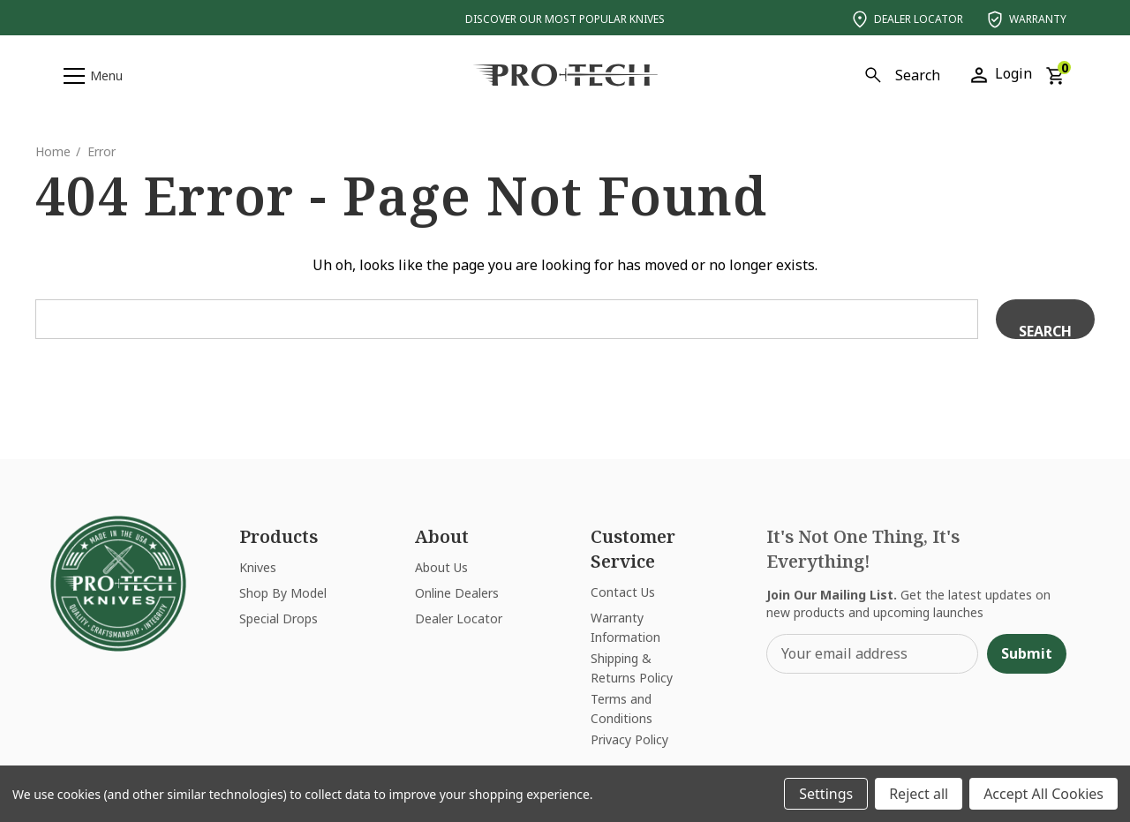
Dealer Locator (906, 19)
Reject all (918, 793)
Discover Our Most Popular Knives (565, 18)
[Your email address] (872, 654)
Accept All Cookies (1043, 793)
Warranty (1025, 19)
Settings (826, 793)
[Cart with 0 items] (1054, 75)
